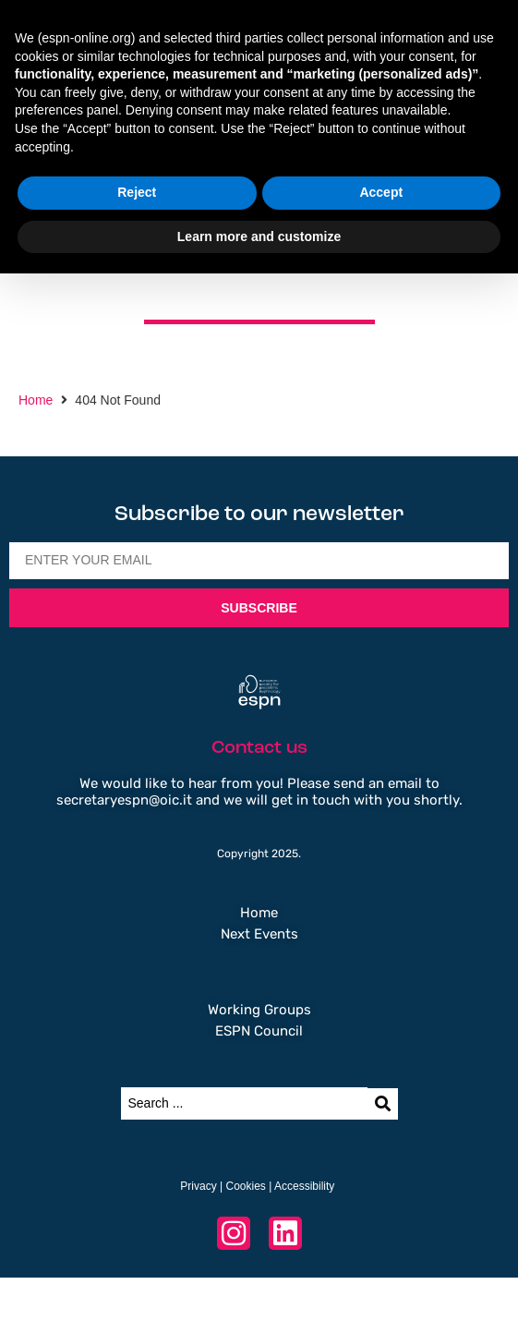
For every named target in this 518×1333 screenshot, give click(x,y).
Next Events (259, 934)
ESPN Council (259, 1031)
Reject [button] (136, 192)
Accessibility (304, 1186)
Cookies (245, 1186)
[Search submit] (382, 1104)
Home (35, 400)
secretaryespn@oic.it (124, 800)
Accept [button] (381, 192)
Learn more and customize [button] (259, 236)
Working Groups (259, 1009)
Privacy (198, 1186)
